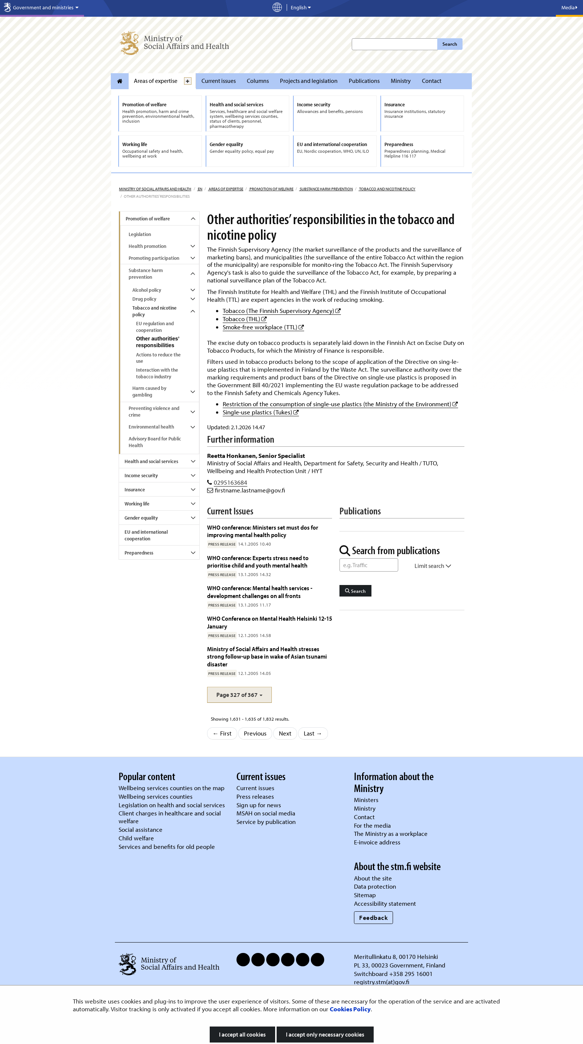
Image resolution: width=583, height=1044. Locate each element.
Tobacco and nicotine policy (386, 188)
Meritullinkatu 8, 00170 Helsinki (396, 956)
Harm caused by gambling (149, 391)
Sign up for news (258, 805)
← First (222, 733)
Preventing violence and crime (154, 411)
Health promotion (147, 246)
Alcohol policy (146, 290)
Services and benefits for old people (167, 846)
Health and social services (151, 461)
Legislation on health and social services (172, 805)
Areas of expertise (155, 80)
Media (569, 7)
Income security (141, 475)
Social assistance (140, 829)
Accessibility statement (385, 903)
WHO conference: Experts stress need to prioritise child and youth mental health (258, 561)
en (199, 188)
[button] (239, 695)
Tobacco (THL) (245, 319)
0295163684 (230, 482)
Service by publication (266, 821)
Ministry (401, 80)
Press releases (255, 796)
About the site (373, 878)
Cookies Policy (350, 1009)
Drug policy (144, 298)
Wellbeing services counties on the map (172, 788)
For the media (372, 825)
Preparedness (139, 552)
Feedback (373, 917)
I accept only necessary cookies (325, 1034)
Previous (255, 733)
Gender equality (141, 517)
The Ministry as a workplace (391, 833)
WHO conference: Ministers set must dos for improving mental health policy (262, 531)
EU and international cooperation (146, 535)
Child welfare (136, 838)
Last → (313, 733)
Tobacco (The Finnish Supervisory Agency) (282, 310)
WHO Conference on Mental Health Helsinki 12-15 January (269, 622)
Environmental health (151, 426)
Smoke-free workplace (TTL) (263, 327)
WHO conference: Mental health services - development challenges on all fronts (259, 591)
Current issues (219, 80)
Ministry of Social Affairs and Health (155, 188)
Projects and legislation (309, 80)
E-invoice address (377, 842)
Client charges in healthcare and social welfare (170, 817)
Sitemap (365, 895)
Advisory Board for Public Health (155, 442)
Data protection (375, 886)
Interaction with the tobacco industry (157, 373)
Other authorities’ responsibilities (158, 342)
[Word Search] (368, 565)
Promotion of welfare (271, 188)
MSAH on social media (265, 813)
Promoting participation (154, 258)
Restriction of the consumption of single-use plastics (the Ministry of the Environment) (340, 404)
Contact (431, 80)
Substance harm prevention (326, 188)
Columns (258, 80)
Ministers (366, 800)
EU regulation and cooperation (155, 326)
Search (449, 44)
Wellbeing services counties (156, 796)
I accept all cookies (242, 1034)
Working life (137, 503)
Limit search (433, 565)
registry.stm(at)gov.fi (382, 982)
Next (285, 733)
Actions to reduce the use (158, 358)
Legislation (140, 234)
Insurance (135, 489)
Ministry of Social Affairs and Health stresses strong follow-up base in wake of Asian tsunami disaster (267, 656)
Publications (364, 80)
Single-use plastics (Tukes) (261, 412)
